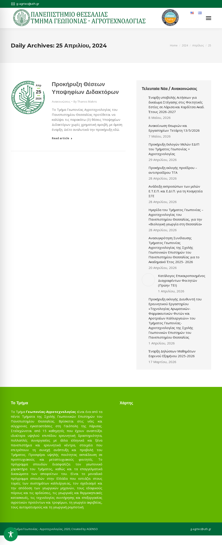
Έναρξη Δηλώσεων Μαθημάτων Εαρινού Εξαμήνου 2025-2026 (172, 353)
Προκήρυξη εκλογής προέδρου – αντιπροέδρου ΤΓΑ (173, 170)
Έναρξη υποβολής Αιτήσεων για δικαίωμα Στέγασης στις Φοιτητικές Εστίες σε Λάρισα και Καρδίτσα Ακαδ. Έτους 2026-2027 (176, 104)
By (85, 101)
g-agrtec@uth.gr (200, 529)
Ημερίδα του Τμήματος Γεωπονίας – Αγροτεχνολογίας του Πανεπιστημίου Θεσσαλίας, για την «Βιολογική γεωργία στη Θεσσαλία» (176, 217)
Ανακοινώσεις (61, 101)
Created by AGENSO (84, 529)
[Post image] (143, 96)
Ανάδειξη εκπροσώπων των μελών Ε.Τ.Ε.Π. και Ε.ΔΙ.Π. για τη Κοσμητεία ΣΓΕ (175, 191)
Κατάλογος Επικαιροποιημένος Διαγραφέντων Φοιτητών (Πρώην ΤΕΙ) (181, 280)
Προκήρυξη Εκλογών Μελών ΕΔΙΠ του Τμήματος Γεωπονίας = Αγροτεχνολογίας (174, 149)
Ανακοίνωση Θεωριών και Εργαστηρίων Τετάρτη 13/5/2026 (174, 128)
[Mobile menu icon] (208, 18)
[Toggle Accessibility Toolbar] (10, 534)
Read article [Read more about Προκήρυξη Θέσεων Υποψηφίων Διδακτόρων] (62, 138)
